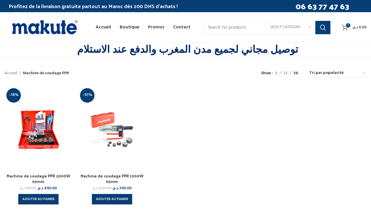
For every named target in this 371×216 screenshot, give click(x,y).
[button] (38, 199)
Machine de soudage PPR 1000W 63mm (112, 178)
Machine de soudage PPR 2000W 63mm (38, 178)
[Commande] (338, 73)
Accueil (11, 73)
